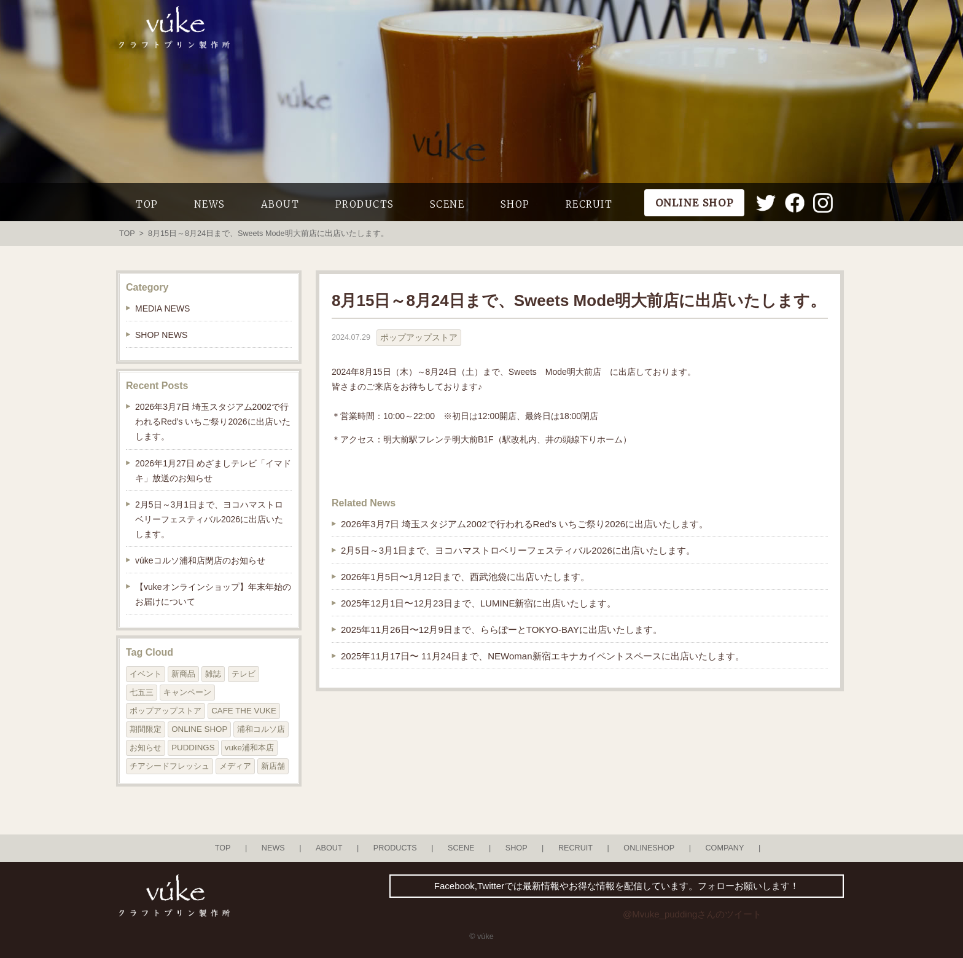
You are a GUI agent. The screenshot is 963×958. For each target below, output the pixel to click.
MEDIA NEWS (162, 308)
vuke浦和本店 (249, 747)
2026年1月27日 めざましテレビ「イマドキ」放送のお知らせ (213, 470)
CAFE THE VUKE (243, 710)
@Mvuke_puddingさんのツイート (692, 914)
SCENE (447, 204)
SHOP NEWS (161, 335)
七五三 (142, 692)
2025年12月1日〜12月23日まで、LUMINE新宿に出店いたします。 (478, 603)
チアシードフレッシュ (169, 766)
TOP (147, 204)
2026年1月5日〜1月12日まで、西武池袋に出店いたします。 (465, 576)
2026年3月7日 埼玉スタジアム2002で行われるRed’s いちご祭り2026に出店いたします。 (524, 524)
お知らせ (146, 747)
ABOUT (280, 204)
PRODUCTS (364, 204)
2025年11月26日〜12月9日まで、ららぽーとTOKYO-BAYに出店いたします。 (501, 629)
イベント (146, 673)
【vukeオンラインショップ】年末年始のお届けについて (213, 594)
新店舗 (273, 766)
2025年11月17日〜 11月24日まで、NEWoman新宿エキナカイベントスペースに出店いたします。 (542, 656)
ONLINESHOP (648, 848)
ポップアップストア (419, 337)
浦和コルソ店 (261, 729)
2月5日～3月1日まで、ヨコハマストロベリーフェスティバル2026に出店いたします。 (518, 550)
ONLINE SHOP (199, 729)
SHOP (515, 204)
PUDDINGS (192, 747)
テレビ (243, 673)
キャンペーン (187, 692)
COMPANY (724, 848)
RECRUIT (589, 204)
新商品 (183, 673)
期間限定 (146, 729)
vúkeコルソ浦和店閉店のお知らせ (200, 560)
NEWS (209, 204)
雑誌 (213, 673)
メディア (235, 766)
